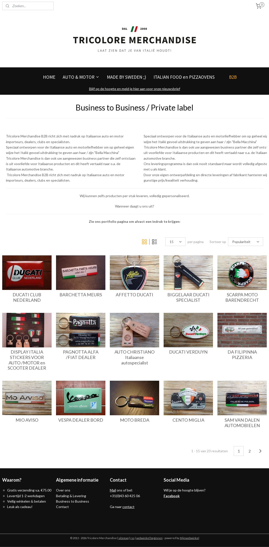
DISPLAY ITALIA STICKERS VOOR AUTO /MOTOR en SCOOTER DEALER (27, 360)
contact (128, 507)
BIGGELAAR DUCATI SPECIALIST (188, 297)
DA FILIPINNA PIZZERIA (242, 354)
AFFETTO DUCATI (134, 294)
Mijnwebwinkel (189, 538)
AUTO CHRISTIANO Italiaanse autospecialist (134, 357)
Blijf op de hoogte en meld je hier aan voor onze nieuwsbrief (134, 89)
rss (132, 538)
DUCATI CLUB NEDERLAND (27, 297)
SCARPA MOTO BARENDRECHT (242, 297)
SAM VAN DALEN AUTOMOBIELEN (242, 422)
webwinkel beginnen (149, 538)
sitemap (123, 538)
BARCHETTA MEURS (80, 294)
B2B (233, 77)
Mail (113, 490)
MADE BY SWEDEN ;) (126, 77)
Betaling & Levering (71, 496)
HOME (49, 77)
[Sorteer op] (245, 242)
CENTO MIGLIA (188, 420)
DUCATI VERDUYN (188, 352)
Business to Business (72, 501)
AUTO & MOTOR (81, 77)
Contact (62, 507)
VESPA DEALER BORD (80, 420)
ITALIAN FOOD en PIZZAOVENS (184, 77)
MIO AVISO (27, 420)
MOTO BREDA (134, 420)
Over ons (63, 490)
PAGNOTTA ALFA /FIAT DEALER (80, 354)
